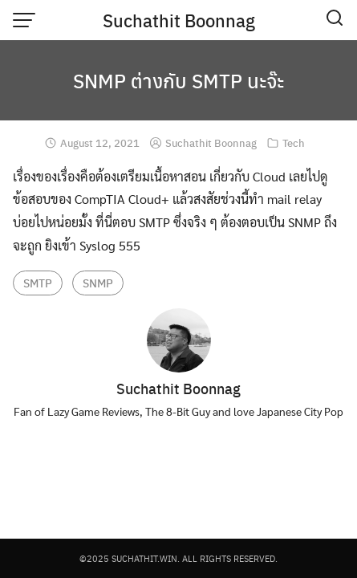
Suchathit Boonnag (179, 20)
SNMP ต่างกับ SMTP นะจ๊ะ (178, 80)
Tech (293, 142)
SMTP (37, 283)
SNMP (98, 283)
